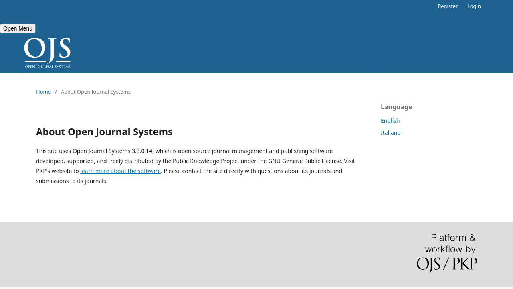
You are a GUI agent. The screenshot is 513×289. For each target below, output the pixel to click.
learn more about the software (120, 171)
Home (43, 91)
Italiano (391, 132)
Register (448, 6)
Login (474, 6)
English (390, 120)
